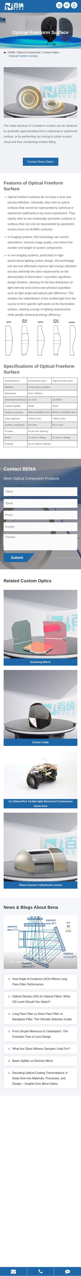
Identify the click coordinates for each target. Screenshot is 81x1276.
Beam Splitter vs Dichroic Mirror (30, 1061)
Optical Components (28, 52)
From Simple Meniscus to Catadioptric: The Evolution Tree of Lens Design (38, 1033)
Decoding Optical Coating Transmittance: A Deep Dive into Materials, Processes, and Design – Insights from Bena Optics (38, 1077)
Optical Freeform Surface (24, 56)
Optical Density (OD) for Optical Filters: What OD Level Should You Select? (39, 998)
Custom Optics (51, 52)
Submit (17, 558)
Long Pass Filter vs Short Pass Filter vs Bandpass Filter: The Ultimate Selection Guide (40, 1016)
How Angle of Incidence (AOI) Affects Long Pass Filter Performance (37, 981)
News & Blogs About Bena (31, 907)
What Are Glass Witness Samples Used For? (39, 1049)
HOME (11, 52)
